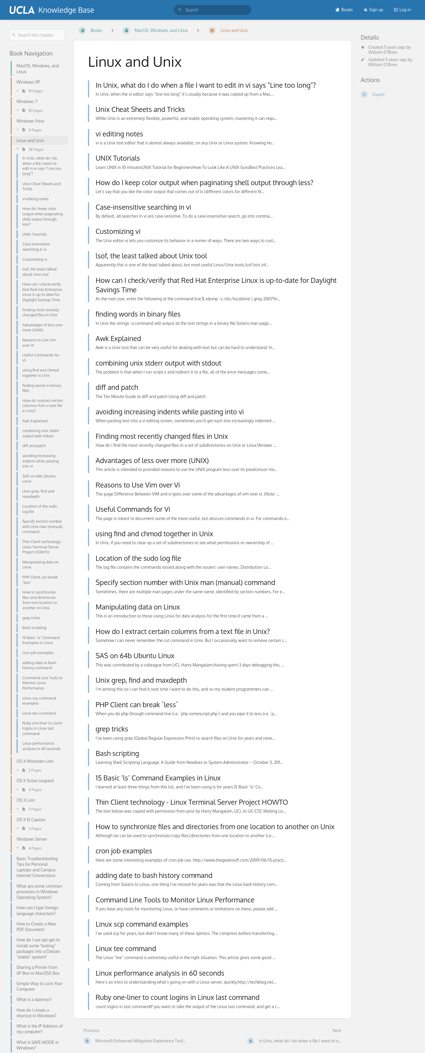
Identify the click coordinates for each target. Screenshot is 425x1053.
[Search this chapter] (36, 35)
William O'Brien (383, 52)
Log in (402, 9)
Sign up (373, 9)
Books (344, 9)
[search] (212, 9)
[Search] (180, 9)
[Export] (388, 94)
